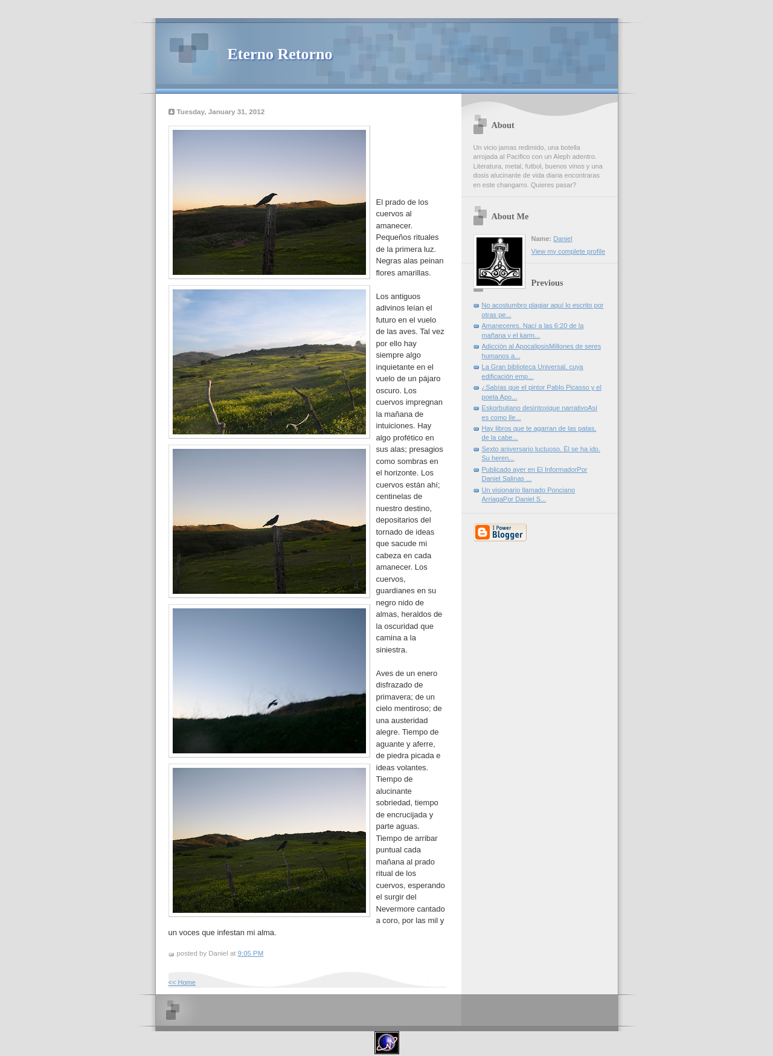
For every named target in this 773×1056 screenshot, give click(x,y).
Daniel (562, 238)
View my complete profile (568, 251)
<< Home (182, 982)
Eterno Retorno (280, 54)
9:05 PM (251, 953)
